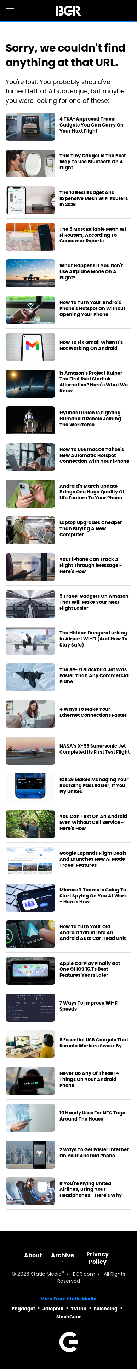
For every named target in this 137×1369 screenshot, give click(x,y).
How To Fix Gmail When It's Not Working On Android (91, 345)
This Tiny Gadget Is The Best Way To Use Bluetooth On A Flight (92, 162)
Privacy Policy (97, 1258)
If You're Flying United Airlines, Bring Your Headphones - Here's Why (90, 1190)
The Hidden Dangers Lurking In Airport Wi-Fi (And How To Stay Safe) (93, 639)
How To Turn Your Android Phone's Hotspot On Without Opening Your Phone (92, 308)
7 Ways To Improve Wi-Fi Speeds (89, 1006)
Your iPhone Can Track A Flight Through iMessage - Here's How (90, 565)
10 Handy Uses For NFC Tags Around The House (92, 1116)
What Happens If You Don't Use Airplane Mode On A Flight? (91, 272)
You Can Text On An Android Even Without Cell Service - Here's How (93, 822)
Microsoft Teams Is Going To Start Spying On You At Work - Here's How (93, 896)
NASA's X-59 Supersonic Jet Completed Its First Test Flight (94, 749)
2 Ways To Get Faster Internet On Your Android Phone (94, 1153)
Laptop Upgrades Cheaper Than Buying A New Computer (90, 529)
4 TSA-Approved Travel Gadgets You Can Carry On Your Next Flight (91, 125)
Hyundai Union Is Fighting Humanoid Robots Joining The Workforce (90, 419)
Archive (62, 1255)
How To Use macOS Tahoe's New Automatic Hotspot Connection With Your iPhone (94, 455)
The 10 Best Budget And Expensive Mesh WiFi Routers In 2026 (93, 198)
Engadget (23, 1309)
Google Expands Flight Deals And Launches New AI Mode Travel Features (92, 859)
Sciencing (106, 1309)
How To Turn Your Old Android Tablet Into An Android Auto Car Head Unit (92, 933)
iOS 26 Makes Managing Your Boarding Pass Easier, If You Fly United (94, 786)
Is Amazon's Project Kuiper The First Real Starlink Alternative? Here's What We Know (93, 382)
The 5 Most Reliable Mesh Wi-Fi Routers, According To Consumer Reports (94, 235)
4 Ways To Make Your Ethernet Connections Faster (93, 712)
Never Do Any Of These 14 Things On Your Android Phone (89, 1079)
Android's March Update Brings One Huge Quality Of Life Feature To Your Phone (91, 492)
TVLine (78, 1309)
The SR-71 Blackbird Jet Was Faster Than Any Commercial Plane (94, 676)
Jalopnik (52, 1309)
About (33, 1255)
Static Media (46, 1274)
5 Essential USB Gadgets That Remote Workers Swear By (93, 1043)
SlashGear (68, 1317)
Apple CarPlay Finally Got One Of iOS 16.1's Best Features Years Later (89, 969)
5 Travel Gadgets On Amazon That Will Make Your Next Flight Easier (94, 602)
